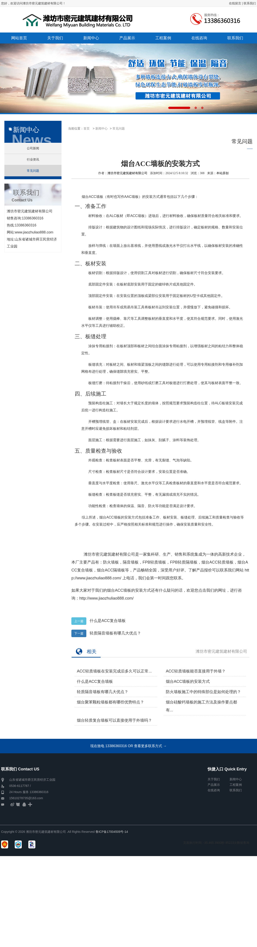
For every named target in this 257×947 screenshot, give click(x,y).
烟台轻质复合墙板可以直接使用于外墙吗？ (114, 720)
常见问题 (118, 128)
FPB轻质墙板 (154, 562)
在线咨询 (214, 790)
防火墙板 (111, 562)
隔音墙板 (131, 562)
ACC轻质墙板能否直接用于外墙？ (196, 671)
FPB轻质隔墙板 (183, 562)
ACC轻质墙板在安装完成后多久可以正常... (114, 671)
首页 (86, 128)
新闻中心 (101, 128)
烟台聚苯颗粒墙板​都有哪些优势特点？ (110, 702)
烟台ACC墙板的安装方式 (129, 590)
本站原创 (222, 173)
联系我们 (250, 3)
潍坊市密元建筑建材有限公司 (127, 173)
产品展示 (214, 784)
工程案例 (236, 784)
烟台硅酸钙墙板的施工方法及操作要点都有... (201, 706)
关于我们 (214, 779)
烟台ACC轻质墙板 (217, 562)
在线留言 (235, 3)
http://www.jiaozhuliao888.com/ (106, 598)
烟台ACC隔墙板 (111, 570)
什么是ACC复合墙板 (108, 620)
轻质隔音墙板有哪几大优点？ (115, 633)
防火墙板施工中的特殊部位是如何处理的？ (203, 692)
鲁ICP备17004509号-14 (112, 831)
